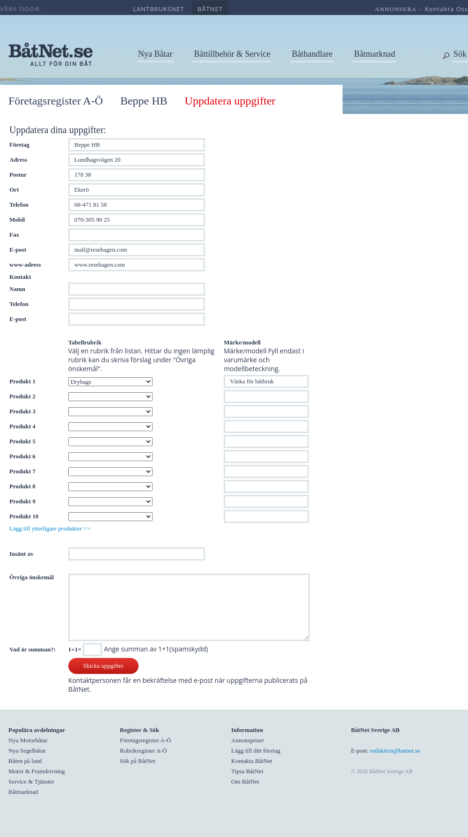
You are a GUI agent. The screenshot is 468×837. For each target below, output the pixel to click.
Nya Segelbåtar (27, 750)
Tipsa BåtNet (247, 771)
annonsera (396, 9)
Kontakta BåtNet (251, 760)
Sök (460, 54)
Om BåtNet (245, 781)
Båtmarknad (374, 54)
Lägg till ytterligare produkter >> (49, 528)
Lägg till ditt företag (255, 750)
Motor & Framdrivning (36, 771)
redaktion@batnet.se (395, 750)
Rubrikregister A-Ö (143, 750)
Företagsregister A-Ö (55, 101)
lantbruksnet (158, 9)
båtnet (210, 9)
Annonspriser (247, 740)
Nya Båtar (155, 54)
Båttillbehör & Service (232, 54)
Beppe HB (144, 101)
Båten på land (25, 760)
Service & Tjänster (31, 781)
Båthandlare (312, 54)
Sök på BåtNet (137, 760)
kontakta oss (446, 9)
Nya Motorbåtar (27, 740)
